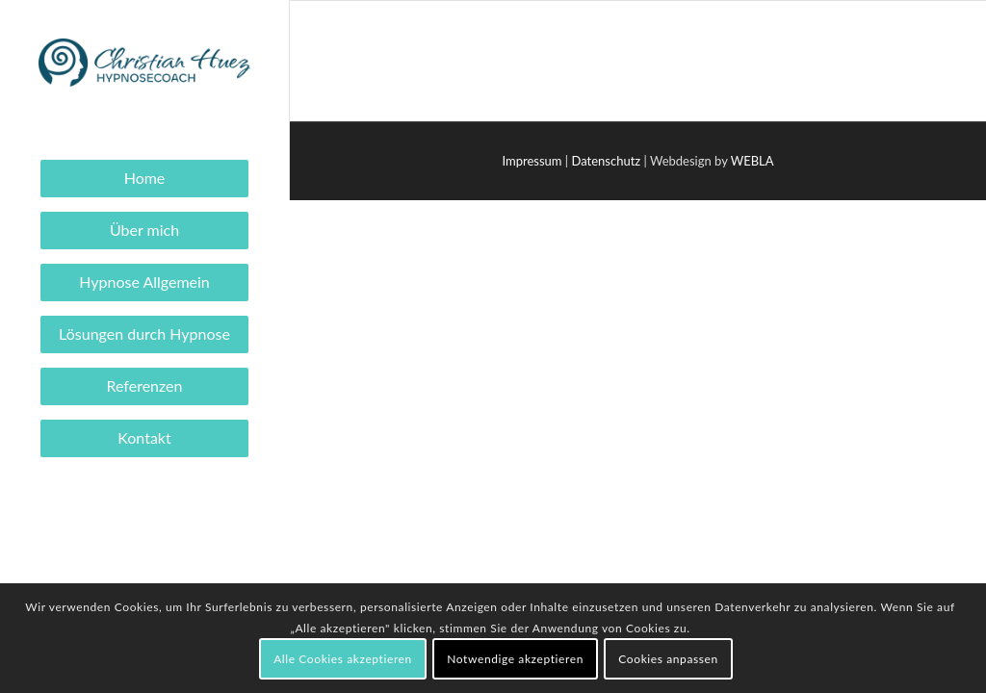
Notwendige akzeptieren (515, 659)
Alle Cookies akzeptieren (342, 659)
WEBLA (752, 160)
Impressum (531, 160)
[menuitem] (144, 178)
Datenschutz (605, 160)
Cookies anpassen (667, 659)
